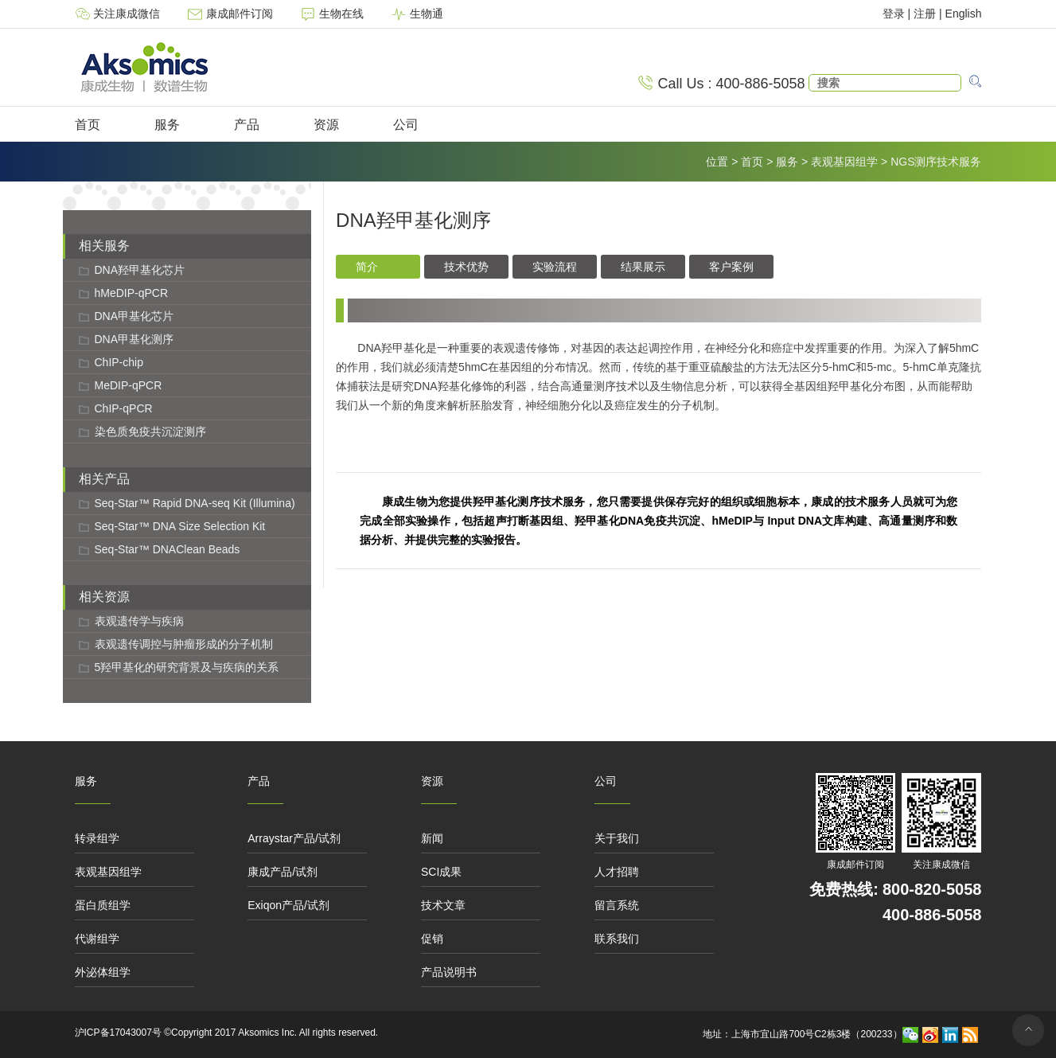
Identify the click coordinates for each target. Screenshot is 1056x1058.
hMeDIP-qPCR (132, 293)
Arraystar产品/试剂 (294, 838)
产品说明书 (449, 972)
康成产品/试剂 (282, 871)
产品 (246, 124)
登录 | (898, 13)
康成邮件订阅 (231, 13)
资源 (326, 124)
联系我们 (616, 938)
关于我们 (616, 838)
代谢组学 (97, 938)
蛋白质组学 (103, 905)
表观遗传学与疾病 (139, 621)
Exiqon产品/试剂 (288, 905)
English (963, 13)
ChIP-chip (119, 362)
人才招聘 (616, 871)
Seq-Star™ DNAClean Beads (167, 549)
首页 (87, 124)
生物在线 (333, 13)
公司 (406, 124)
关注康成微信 (119, 13)
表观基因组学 (844, 161)
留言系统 (616, 905)
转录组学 (97, 838)
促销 (432, 938)
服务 (167, 124)
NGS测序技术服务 (935, 161)
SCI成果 (441, 871)
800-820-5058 (932, 889)
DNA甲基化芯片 (134, 316)
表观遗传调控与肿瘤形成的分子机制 (184, 644)
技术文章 (443, 905)
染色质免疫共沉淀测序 (150, 431)
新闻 (432, 838)
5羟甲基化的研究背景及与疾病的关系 (187, 667)
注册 (925, 13)
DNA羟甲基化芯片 (140, 270)
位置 (717, 161)
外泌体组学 (103, 972)
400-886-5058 (932, 914)
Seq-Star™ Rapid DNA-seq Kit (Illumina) (195, 503)
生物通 (417, 13)
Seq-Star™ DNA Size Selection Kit (180, 526)
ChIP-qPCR (124, 408)
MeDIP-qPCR (128, 385)
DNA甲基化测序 (134, 339)
